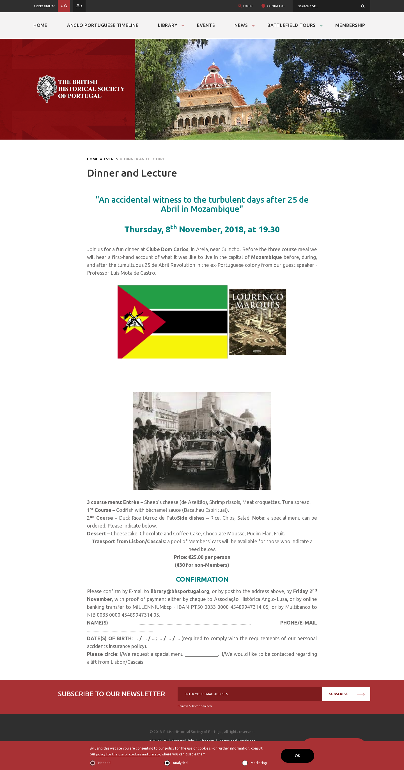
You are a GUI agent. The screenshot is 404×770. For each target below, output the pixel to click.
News (241, 25)
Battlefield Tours (291, 25)
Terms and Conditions (237, 741)
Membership (350, 25)
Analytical (180, 763)
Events (206, 25)
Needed (104, 763)
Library (167, 25)
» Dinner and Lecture (141, 159)
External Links (183, 741)
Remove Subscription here (195, 705)
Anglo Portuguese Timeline (103, 25)
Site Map (207, 741)
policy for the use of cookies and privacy (128, 754)
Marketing (259, 763)
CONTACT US (275, 6)
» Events (108, 159)
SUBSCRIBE (347, 694)
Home (40, 25)
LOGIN (247, 6)
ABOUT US (158, 741)
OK (297, 755)
